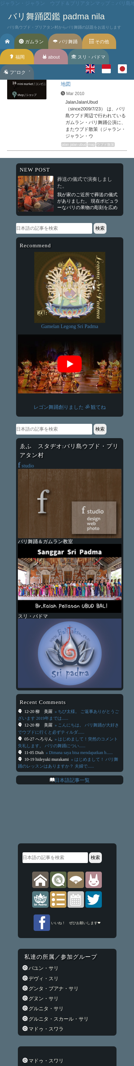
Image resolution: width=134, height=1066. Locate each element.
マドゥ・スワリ (46, 1060)
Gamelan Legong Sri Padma (69, 326)
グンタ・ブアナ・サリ (53, 988)
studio (26, 465)
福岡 (17, 57)
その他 (99, 41)
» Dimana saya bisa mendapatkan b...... (79, 752)
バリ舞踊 (65, 41)
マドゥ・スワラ (46, 1029)
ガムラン (31, 41)
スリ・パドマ (88, 57)
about (51, 57)
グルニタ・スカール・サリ (58, 1019)
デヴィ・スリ (43, 978)
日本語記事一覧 (72, 780)
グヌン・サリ (43, 998)
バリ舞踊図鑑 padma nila (56, 16)
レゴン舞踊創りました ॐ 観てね (70, 407)
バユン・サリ (43, 968)
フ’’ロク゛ (17, 72)
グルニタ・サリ (46, 1008)
